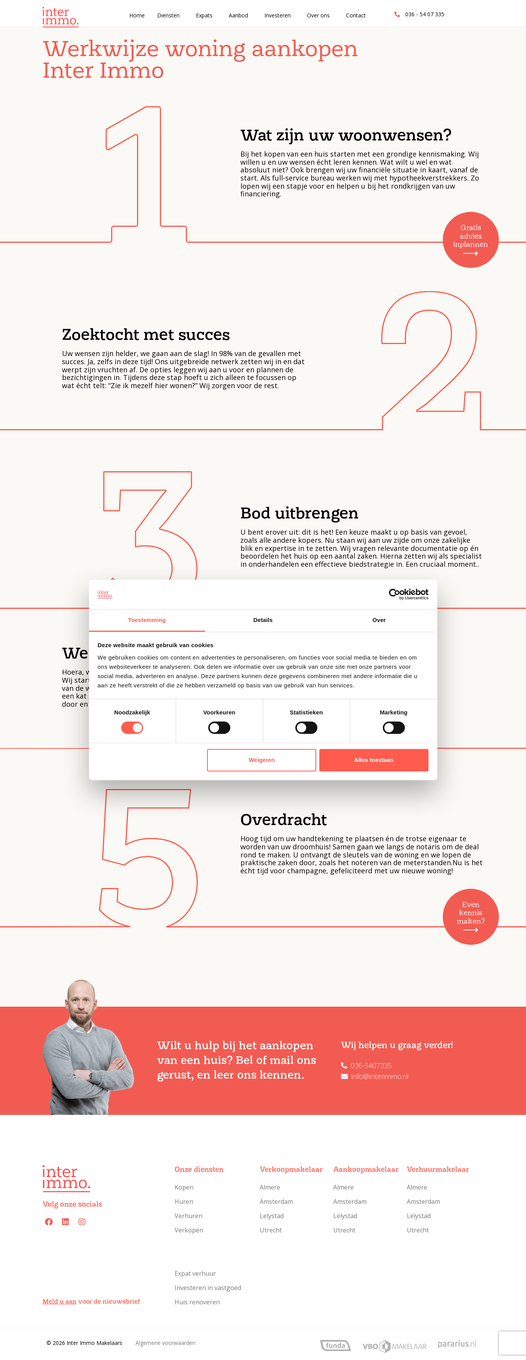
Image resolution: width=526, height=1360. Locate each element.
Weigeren (262, 760)
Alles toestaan (374, 760)
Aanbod (238, 15)
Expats (204, 15)
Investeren (277, 15)
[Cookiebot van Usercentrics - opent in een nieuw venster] (394, 594)
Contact (356, 15)
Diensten (168, 15)
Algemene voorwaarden (165, 1342)
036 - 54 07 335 (424, 14)
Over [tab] (379, 620)
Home (137, 15)
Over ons (318, 15)
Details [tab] (263, 620)
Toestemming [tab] (147, 620)
